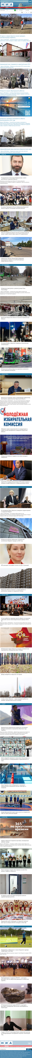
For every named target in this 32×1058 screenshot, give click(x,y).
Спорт (3, 704)
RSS (14, 1047)
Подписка (7, 1047)
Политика (4, 374)
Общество (4, 595)
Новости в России (7, 926)
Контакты (17, 1047)
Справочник (22, 1047)
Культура (4, 817)
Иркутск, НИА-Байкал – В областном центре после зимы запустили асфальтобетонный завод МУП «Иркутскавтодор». (16, 140)
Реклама (11, 1047)
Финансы (4, 487)
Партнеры (2, 1047)
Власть (3, 154)
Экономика (5, 265)
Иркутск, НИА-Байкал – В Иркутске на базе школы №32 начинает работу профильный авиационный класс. (16, 55)
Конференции (3, 1049)
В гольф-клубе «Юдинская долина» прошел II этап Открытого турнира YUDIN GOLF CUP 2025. (16, 952)
